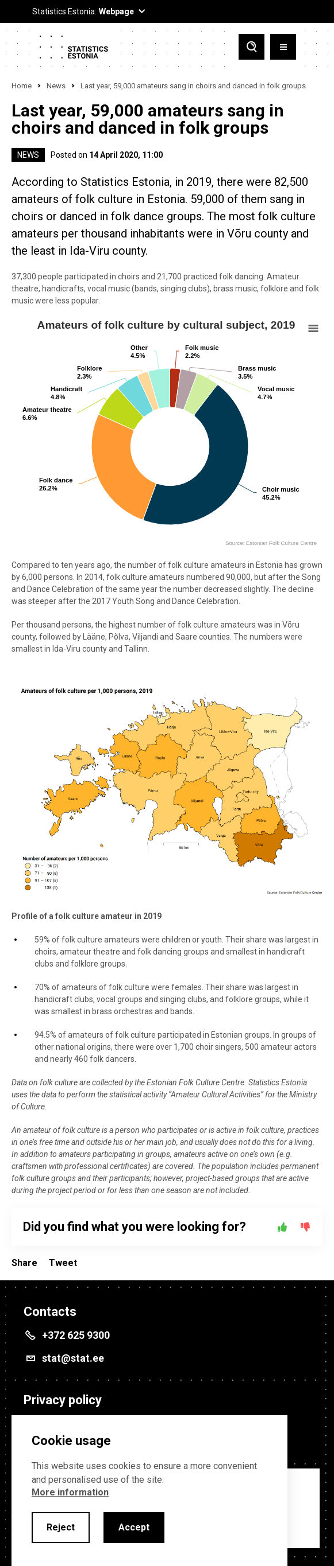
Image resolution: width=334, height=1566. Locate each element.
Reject (61, 1527)
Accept (133, 1527)
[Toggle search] (251, 48)
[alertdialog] (149, 1490)
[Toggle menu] (283, 48)
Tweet (63, 1262)
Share (24, 1262)
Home (21, 85)
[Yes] (282, 1227)
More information (70, 1492)
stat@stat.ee (73, 1358)
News (56, 85)
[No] (305, 1227)
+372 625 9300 (76, 1335)
